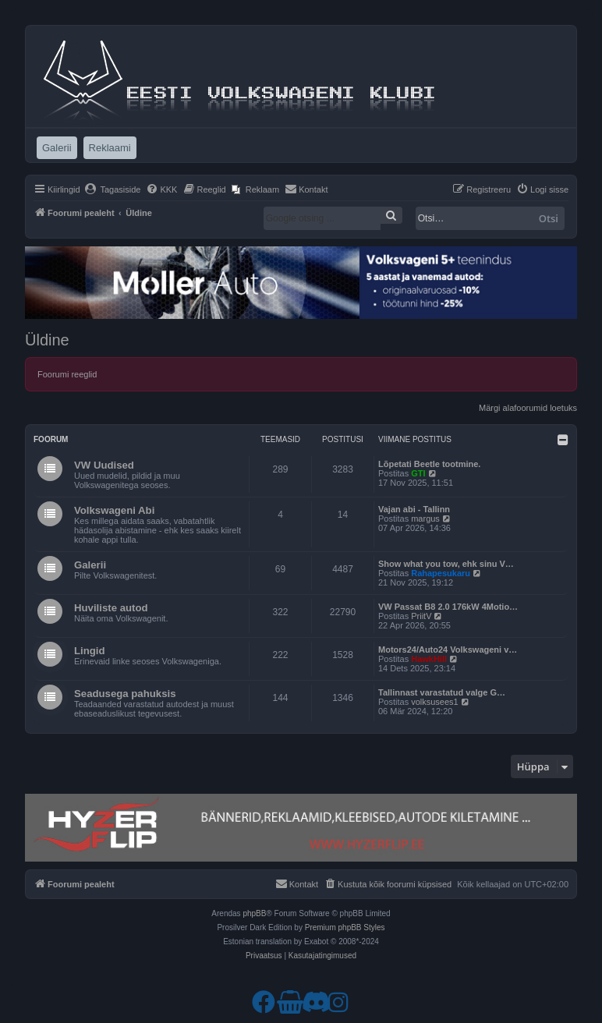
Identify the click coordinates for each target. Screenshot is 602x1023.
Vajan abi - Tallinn (414, 509)
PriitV (421, 616)
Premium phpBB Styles (345, 927)
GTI (418, 473)
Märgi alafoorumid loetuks (528, 407)
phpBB (254, 913)
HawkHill (429, 659)
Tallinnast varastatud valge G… (441, 692)
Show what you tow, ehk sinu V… (446, 563)
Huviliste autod (111, 608)
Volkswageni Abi (114, 510)
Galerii (90, 565)
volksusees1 (435, 701)
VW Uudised (104, 465)
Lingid (89, 651)
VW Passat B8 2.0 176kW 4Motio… (448, 606)
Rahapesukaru (440, 573)
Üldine (47, 340)
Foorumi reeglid (67, 374)
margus (425, 518)
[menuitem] (112, 189)
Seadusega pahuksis (124, 693)
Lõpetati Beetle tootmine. (429, 464)
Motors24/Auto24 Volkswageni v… (447, 649)
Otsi (548, 218)
